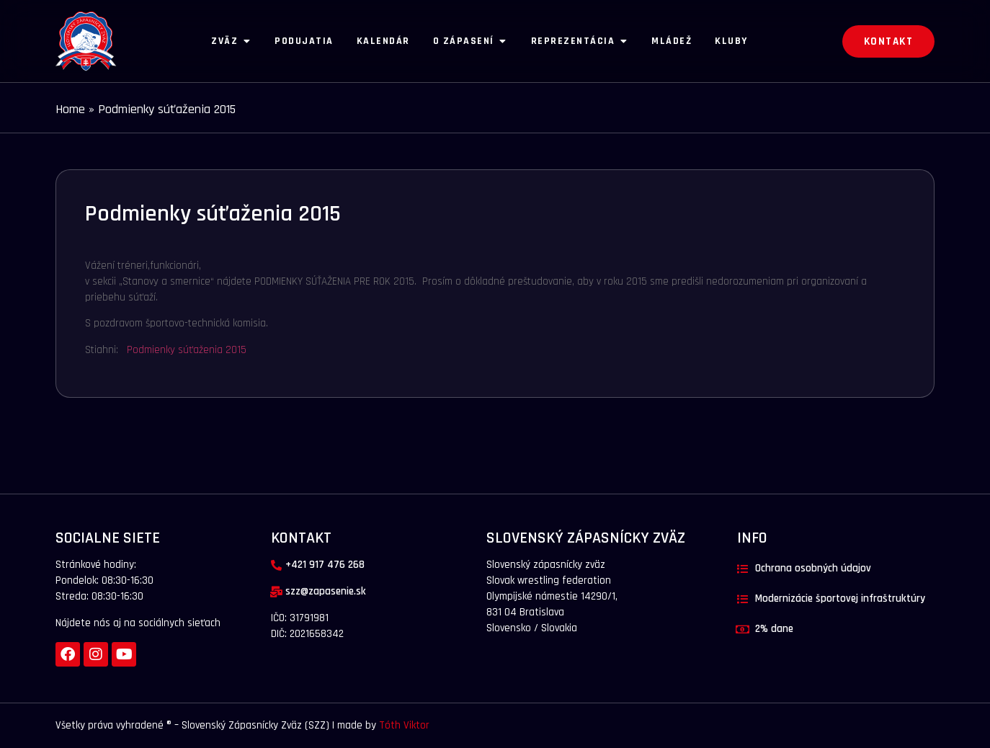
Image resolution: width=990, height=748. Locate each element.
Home (70, 109)
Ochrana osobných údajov (813, 568)
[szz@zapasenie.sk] (276, 592)
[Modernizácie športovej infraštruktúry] (742, 599)
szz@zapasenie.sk (325, 591)
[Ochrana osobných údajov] (742, 569)
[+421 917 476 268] (276, 565)
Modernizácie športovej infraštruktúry (840, 598)
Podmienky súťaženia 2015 (186, 350)
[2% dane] (742, 629)
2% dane (774, 629)
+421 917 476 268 (325, 564)
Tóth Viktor (402, 725)
